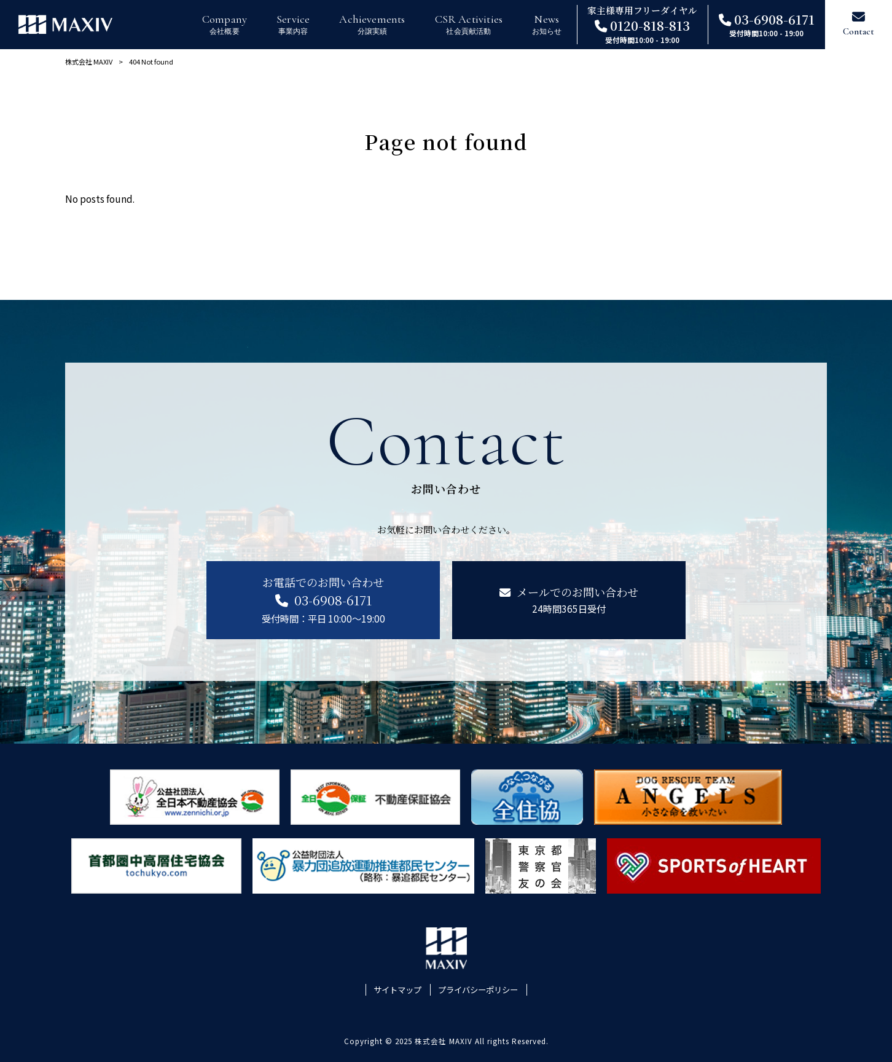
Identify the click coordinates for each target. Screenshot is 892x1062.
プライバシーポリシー (478, 990)
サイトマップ (397, 990)
